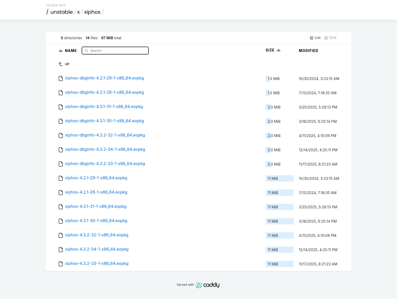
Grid (330, 37)
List (314, 37)
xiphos (92, 12)
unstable (62, 12)
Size (274, 50)
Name (71, 50)
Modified (308, 50)
